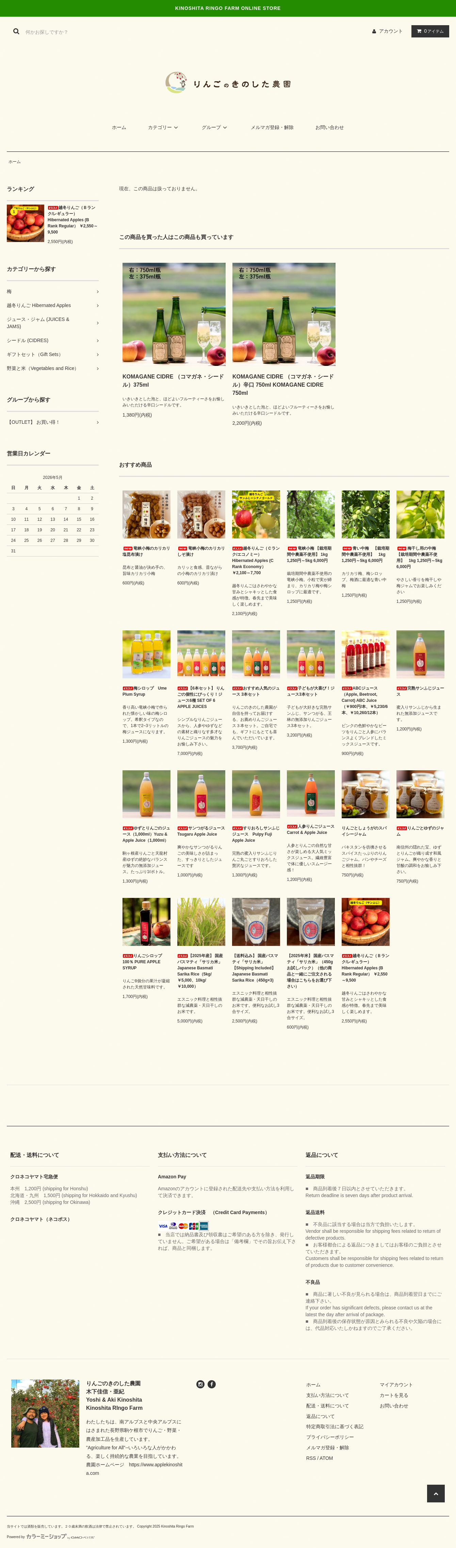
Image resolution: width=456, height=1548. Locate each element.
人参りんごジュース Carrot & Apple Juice (311, 829)
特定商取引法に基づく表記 (334, 1426)
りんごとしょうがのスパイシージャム (364, 831)
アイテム (429, 31)
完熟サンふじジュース (420, 691)
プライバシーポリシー (330, 1437)
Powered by (51, 1537)
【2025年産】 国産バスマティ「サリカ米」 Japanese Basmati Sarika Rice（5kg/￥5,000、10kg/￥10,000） (200, 971)
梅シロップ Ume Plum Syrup (145, 691)
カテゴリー (164, 127)
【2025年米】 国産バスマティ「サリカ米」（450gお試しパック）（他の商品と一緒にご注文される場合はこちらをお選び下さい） (310, 971)
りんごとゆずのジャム (420, 831)
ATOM (326, 1458)
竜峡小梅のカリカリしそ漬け (201, 551)
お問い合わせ (329, 127)
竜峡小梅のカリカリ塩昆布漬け (146, 551)
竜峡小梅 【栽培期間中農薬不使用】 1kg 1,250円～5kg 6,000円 (309, 554)
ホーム (119, 127)
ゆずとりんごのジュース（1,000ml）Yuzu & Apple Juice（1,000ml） (146, 834)
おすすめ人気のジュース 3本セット (256, 691)
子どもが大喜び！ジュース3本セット (311, 691)
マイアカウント (396, 1384)
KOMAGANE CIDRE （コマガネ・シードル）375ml (173, 381)
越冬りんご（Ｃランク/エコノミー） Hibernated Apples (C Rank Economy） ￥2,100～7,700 (256, 560)
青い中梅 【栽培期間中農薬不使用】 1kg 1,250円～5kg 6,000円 (365, 554)
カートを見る (394, 1395)
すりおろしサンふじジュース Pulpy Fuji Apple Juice (256, 834)
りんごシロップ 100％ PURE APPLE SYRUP (144, 961)
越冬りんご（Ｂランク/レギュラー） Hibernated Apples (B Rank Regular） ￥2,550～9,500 (73, 220)
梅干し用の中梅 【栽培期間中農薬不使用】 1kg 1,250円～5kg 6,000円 (419, 557)
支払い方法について (327, 1395)
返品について (320, 1416)
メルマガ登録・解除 (272, 127)
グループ (215, 127)
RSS (311, 1458)
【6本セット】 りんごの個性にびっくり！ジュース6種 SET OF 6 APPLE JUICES (200, 697)
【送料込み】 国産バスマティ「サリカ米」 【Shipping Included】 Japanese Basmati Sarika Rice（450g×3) (255, 968)
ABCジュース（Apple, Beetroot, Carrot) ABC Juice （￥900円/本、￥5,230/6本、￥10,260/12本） (365, 700)
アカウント (391, 31)
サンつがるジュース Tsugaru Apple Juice (201, 831)
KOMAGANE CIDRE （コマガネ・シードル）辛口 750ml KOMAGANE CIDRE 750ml (283, 385)
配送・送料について (327, 1405)
